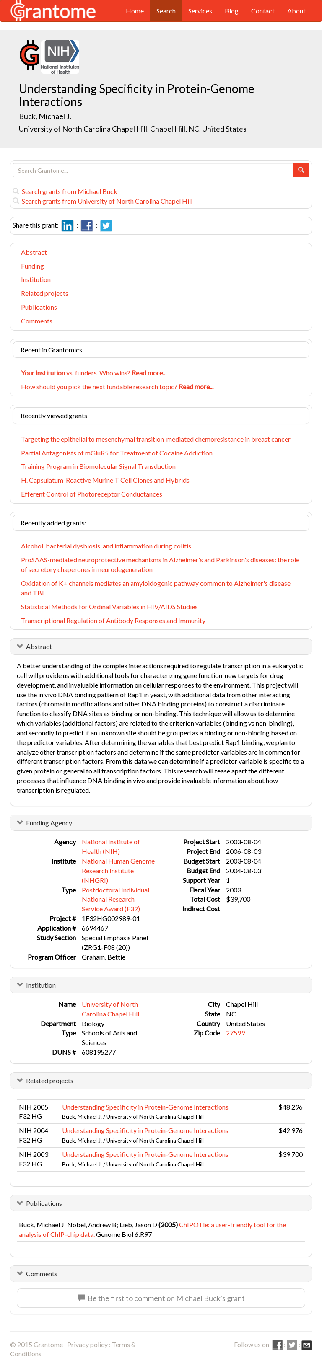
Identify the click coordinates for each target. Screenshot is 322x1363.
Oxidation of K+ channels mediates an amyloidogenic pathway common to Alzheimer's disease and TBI (156, 588)
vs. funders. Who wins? (93, 373)
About (296, 11)
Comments (36, 321)
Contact (263, 11)
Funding (32, 266)
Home (135, 11)
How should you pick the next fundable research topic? (117, 387)
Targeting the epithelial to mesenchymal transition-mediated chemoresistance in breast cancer (156, 439)
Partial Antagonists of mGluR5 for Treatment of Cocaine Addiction (117, 453)
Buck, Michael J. (45, 116)
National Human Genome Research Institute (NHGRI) (118, 870)
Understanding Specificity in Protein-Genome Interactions (145, 1107)
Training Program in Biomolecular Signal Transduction (98, 466)
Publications (39, 307)
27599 (235, 1033)
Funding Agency (49, 823)
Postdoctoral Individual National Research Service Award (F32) (115, 899)
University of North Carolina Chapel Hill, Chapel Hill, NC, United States (133, 128)
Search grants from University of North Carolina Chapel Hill (102, 201)
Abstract (34, 252)
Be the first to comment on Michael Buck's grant (161, 1298)
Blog (232, 11)
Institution (36, 279)
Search (166, 11)
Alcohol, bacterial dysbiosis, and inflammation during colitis (106, 546)
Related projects (44, 293)
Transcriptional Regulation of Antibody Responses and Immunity (113, 620)
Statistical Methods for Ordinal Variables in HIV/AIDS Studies (109, 606)
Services (200, 11)
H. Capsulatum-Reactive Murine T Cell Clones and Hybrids (105, 480)
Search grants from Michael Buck (65, 191)
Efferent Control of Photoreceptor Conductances (91, 494)
